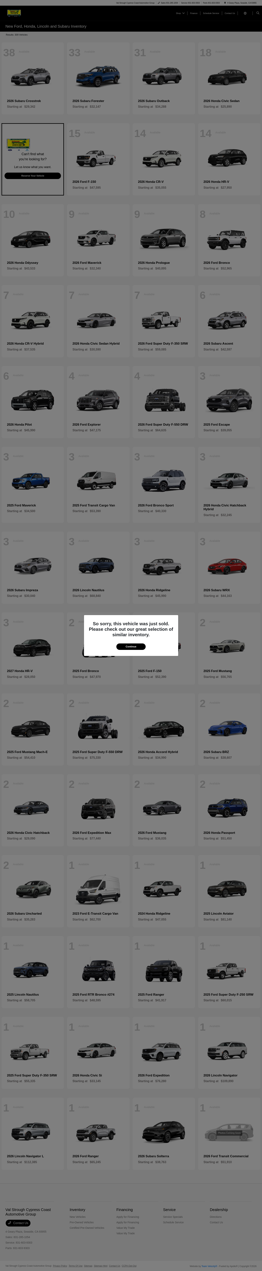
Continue (131, 646)
